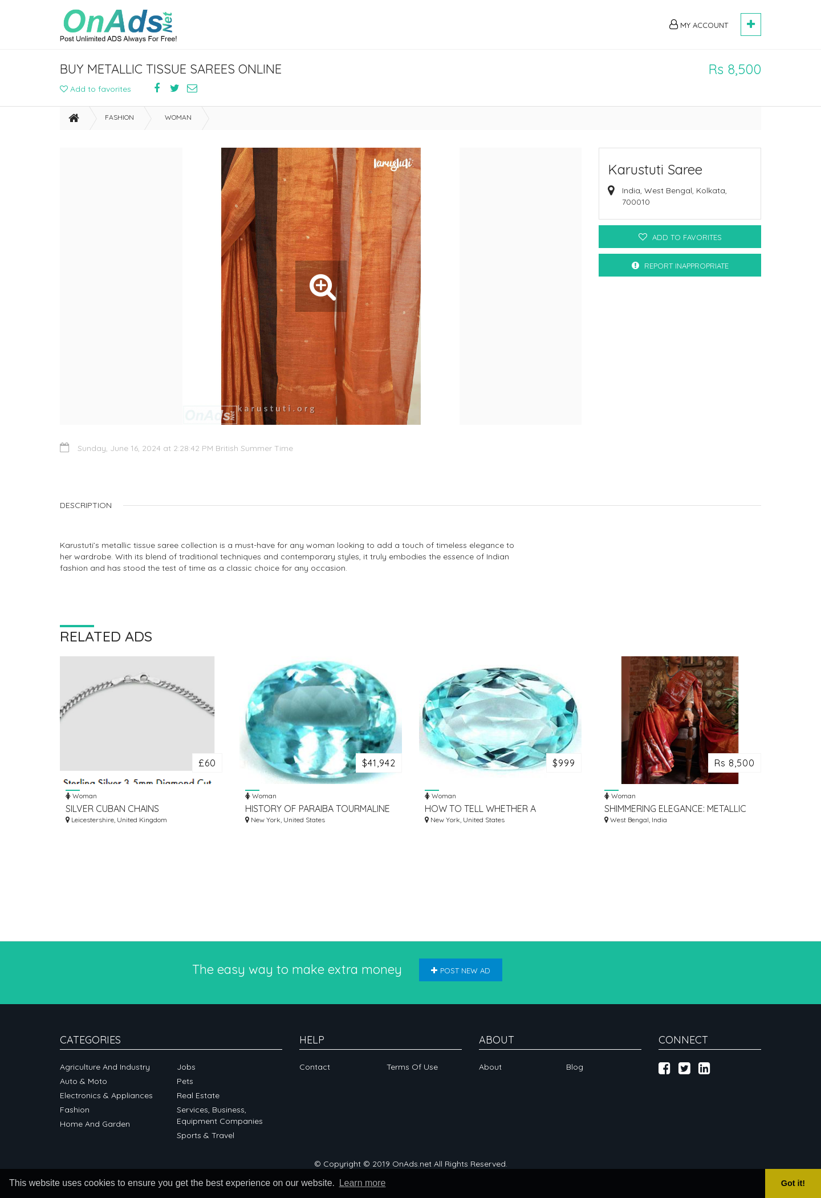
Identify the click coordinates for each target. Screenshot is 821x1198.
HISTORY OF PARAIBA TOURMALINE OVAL (317, 809)
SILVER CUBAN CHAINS (112, 808)
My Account (698, 24)
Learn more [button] (362, 1183)
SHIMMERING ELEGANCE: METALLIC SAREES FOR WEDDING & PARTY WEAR (675, 809)
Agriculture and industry (105, 1067)
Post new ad (460, 970)
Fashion (119, 117)
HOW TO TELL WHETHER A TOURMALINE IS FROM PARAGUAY (493, 809)
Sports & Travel (205, 1135)
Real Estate (198, 1095)
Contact (314, 1067)
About (490, 1067)
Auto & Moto (83, 1081)
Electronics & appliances (106, 1095)
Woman (178, 117)
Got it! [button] (793, 1183)
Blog (574, 1067)
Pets (185, 1081)
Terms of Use (412, 1067)
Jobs (186, 1067)
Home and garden (95, 1124)
